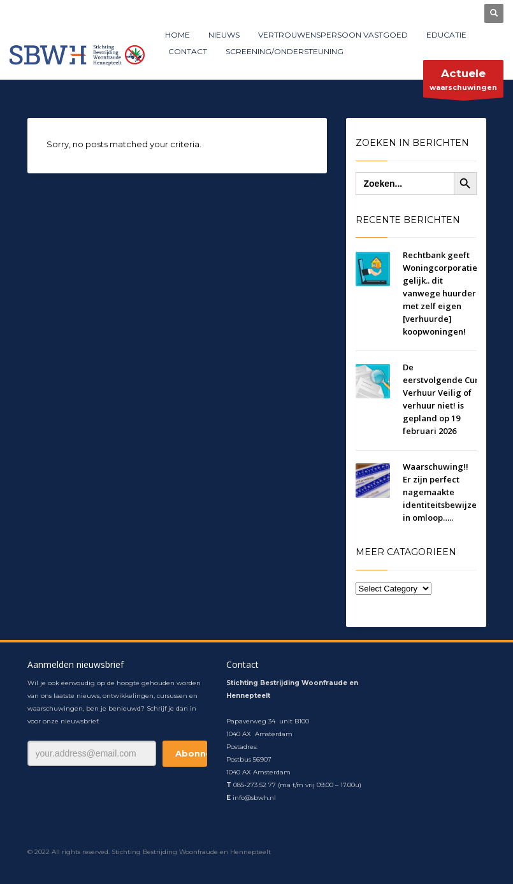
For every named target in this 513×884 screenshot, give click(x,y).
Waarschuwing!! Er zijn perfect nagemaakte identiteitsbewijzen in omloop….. (442, 492)
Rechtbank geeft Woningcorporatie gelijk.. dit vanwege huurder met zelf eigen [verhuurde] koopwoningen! (440, 293)
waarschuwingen (463, 82)
